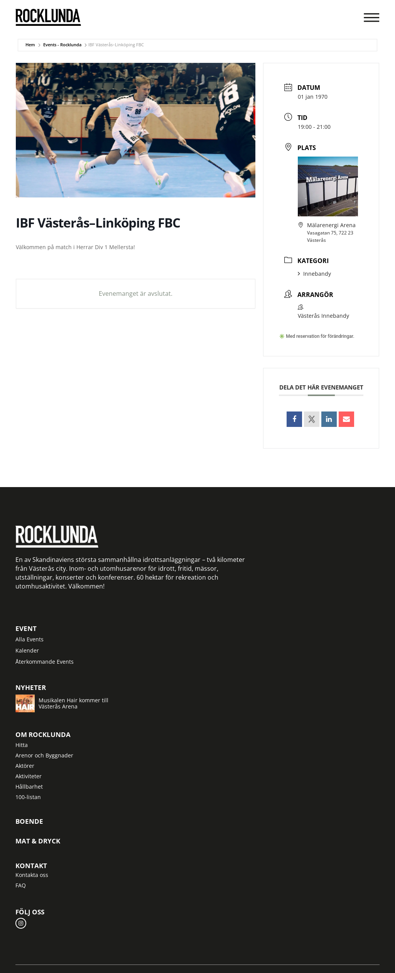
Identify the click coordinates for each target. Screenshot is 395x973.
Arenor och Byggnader (44, 755)
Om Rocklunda (43, 735)
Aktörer (24, 766)
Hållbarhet (29, 786)
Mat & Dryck (37, 841)
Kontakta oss (31, 875)
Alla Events (29, 639)
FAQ (20, 885)
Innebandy (314, 273)
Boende (29, 821)
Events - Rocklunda (62, 44)
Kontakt (31, 865)
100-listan (28, 797)
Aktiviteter (28, 776)
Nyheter (30, 687)
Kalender (27, 650)
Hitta (21, 745)
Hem (30, 44)
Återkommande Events (44, 661)
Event (26, 629)
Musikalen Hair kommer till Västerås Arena (73, 703)
